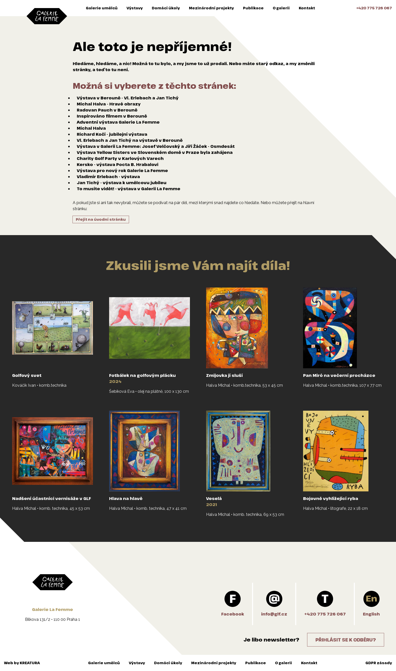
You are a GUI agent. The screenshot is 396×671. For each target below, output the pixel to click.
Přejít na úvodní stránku (101, 219)
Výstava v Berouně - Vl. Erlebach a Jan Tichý (128, 98)
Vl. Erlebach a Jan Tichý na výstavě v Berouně (130, 140)
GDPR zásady (378, 662)
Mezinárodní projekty (211, 8)
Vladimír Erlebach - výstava (108, 176)
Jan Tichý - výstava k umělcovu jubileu (121, 182)
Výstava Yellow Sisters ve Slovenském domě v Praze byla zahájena (155, 152)
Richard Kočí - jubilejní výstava (112, 134)
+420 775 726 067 (374, 8)
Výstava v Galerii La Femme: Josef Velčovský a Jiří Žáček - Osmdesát (156, 146)
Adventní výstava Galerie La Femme (118, 122)
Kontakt (307, 8)
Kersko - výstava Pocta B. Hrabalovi (117, 164)
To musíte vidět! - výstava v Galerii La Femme (128, 188)
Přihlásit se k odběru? (345, 640)
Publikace (253, 8)
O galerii (281, 8)
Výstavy (135, 8)
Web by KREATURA (22, 662)
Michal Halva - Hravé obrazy (109, 104)
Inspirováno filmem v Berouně (112, 116)
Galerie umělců (101, 8)
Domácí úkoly (166, 8)
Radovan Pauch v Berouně (107, 110)
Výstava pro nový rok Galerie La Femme (122, 170)
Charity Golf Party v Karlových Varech (120, 158)
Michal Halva (91, 128)
